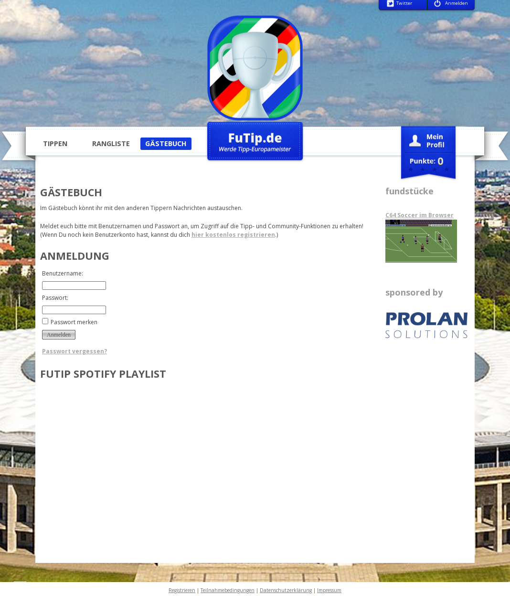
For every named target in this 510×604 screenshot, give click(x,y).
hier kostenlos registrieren (233, 235)
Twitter (404, 3)
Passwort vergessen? (74, 351)
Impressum (329, 590)
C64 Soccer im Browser (419, 215)
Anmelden (456, 3)
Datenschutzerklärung (286, 590)
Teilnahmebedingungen (228, 590)
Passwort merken (74, 322)
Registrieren (182, 590)
